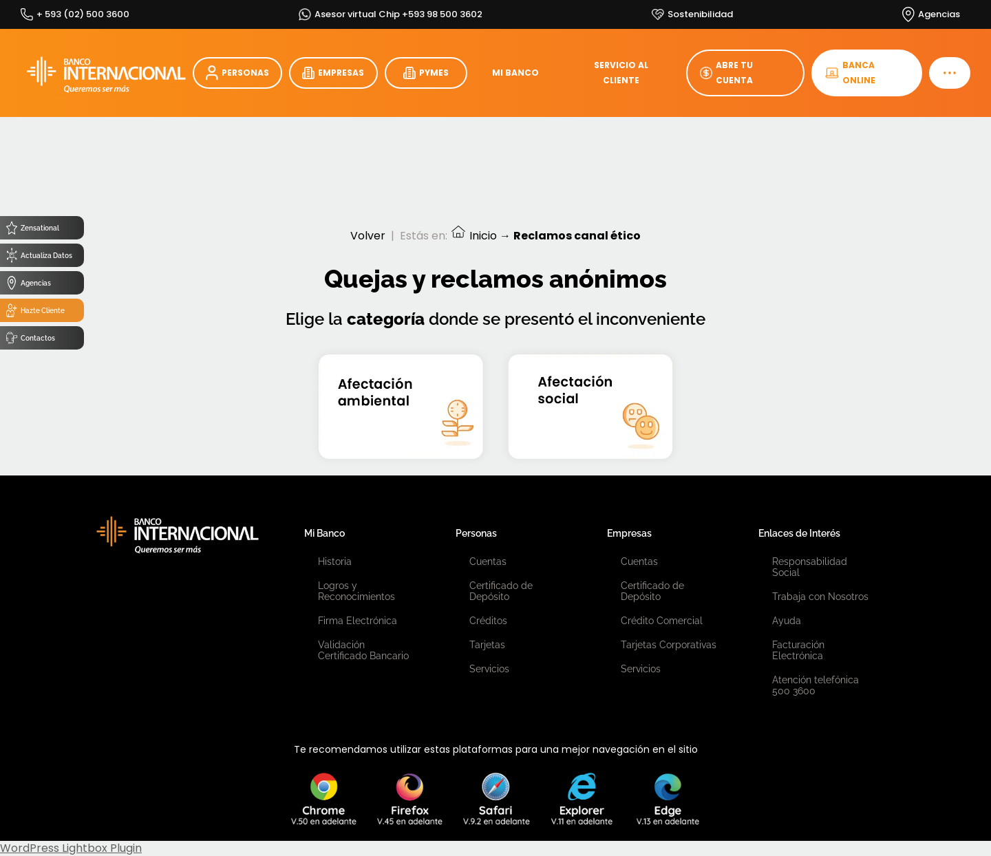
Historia (335, 561)
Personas (476, 533)
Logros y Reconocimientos (356, 591)
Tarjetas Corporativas (668, 644)
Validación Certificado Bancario (363, 650)
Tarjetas (487, 644)
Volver (367, 236)
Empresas (629, 533)
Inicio (473, 236)
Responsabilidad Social (809, 567)
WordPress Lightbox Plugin (71, 848)
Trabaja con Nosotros (820, 596)
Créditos (488, 620)
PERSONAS (237, 73)
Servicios (489, 668)
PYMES (426, 73)
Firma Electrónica (357, 620)
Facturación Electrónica (798, 650)
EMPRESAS (333, 73)
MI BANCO (515, 72)
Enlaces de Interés (799, 533)
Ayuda (786, 620)
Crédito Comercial (662, 620)
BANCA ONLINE (850, 72)
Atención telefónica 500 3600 (815, 685)
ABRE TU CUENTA (726, 72)
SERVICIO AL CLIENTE (621, 72)
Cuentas (488, 561)
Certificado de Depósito (501, 591)
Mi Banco (324, 533)
